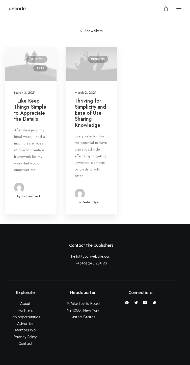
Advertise (25, 323)
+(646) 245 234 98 (91, 263)
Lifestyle (37, 59)
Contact (25, 343)
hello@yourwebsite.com (91, 256)
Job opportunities (25, 317)
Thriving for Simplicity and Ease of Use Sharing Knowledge (90, 113)
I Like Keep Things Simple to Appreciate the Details (30, 110)
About (25, 303)
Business (97, 59)
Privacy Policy (25, 337)
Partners (25, 310)
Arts (40, 68)
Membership (25, 330)
